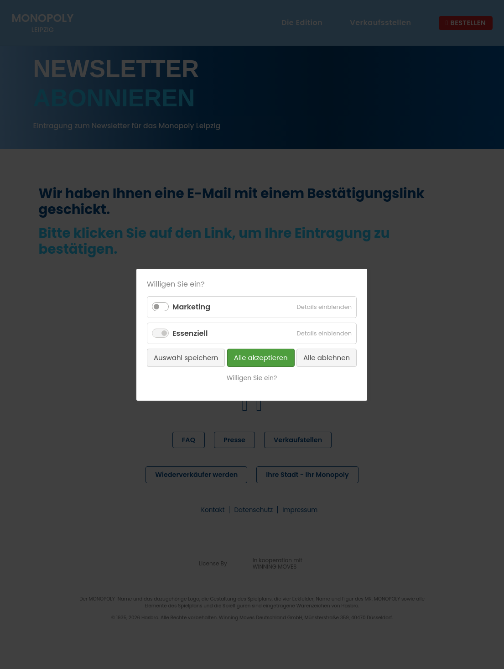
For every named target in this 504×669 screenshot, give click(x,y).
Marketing (191, 307)
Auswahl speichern (186, 357)
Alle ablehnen (326, 357)
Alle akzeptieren (261, 357)
